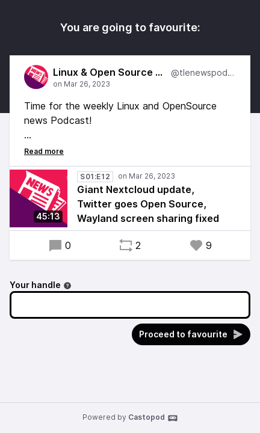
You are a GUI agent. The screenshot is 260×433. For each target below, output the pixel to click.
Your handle (41, 285)
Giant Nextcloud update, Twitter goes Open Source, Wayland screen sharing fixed (148, 203)
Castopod (153, 418)
